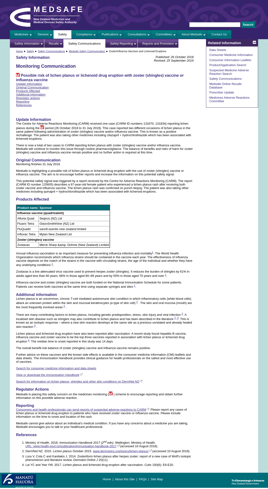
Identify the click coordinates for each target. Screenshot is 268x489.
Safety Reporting (121, 43)
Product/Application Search (227, 65)
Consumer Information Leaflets (230, 60)
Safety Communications (84, 43)
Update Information (29, 84)
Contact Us (219, 34)
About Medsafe (191, 34)
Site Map (157, 479)
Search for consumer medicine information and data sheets (56, 368)
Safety (62, 34)
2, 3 (176, 317)
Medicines (22, 34)
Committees (164, 34)
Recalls (54, 43)
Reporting (22, 101)
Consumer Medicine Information (231, 55)
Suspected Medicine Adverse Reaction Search (229, 72)
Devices (43, 34)
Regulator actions (28, 98)
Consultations (137, 34)
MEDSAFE (58, 9)
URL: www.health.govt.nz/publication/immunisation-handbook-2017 (70, 446)
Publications (110, 34)
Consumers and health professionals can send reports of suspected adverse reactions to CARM (81, 409)
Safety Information (27, 43)
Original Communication (32, 87)
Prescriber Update (221, 92)
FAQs (143, 479)
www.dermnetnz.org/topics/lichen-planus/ (120, 451)
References (24, 105)
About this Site (125, 479)
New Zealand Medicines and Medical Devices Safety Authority (55, 20)
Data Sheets (217, 50)
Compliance (84, 34)
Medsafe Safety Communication (87, 51)
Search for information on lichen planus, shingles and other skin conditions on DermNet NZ (77, 381)
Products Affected (28, 91)
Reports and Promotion (158, 43)
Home (19, 51)
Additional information (30, 94)
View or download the (47, 375)
